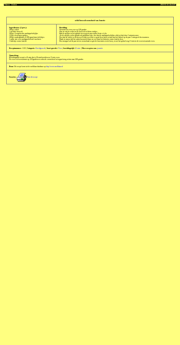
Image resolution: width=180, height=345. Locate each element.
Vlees (60, 48)
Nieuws (7, 5)
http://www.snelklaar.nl (54, 67)
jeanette (100, 48)
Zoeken (14, 5)
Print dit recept (27, 77)
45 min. (77, 48)
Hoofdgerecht (41, 48)
